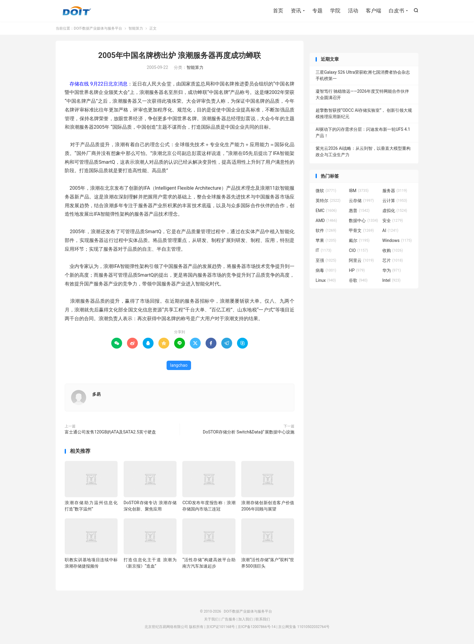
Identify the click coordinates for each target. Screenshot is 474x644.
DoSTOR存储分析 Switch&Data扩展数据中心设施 (248, 432)
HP (357, 270)
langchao (178, 365)
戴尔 (359, 240)
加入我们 (245, 619)
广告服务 (228, 619)
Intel (391, 280)
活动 (353, 11)
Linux (326, 280)
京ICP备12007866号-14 (256, 627)
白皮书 (396, 11)
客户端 (373, 11)
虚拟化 (394, 210)
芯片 (392, 260)
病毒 (326, 270)
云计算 (394, 200)
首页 (278, 11)
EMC (326, 210)
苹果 (326, 240)
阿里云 (361, 260)
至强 (326, 260)
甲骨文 (361, 230)
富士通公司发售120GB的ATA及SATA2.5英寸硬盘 (110, 432)
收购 (392, 250)
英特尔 (328, 200)
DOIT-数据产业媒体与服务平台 (77, 11)
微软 (326, 190)
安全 (392, 220)
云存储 (361, 200)
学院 (335, 11)
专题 (317, 11)
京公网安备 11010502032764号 (303, 627)
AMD (326, 220)
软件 (326, 230)
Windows (397, 240)
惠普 (359, 210)
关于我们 (211, 619)
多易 (96, 394)
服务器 (394, 190)
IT (323, 250)
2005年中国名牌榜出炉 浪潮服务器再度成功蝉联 (179, 55)
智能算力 (135, 28)
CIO (358, 250)
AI (390, 230)
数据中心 (363, 220)
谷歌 (358, 280)
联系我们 (262, 619)
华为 (391, 270)
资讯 (296, 11)
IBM (358, 190)
